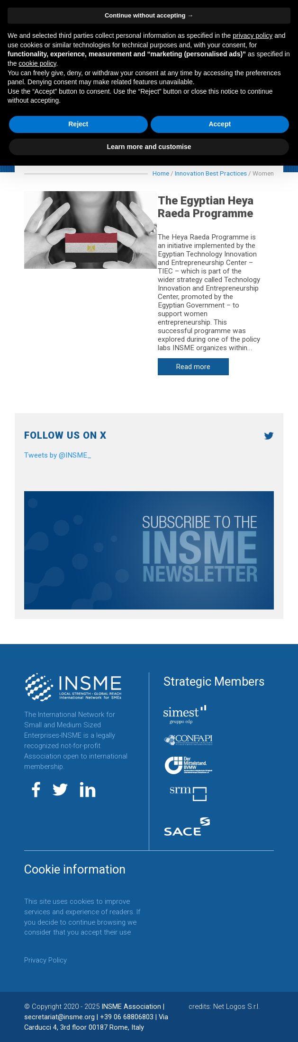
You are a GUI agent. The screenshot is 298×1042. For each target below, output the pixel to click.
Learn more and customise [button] (149, 146)
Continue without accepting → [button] (149, 15)
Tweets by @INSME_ (57, 455)
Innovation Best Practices (211, 173)
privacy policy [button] (252, 35)
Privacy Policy (45, 960)
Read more (200, 367)
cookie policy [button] (37, 63)
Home (161, 173)
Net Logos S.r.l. (236, 1006)
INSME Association (131, 1006)
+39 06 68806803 (127, 1017)
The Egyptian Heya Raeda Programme (213, 207)
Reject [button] (78, 124)
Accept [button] (219, 124)
